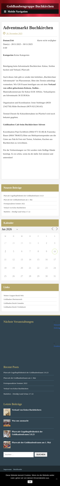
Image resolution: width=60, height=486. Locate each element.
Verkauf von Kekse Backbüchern (15, 208)
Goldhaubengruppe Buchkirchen (30, 6)
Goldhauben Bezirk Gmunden (14, 303)
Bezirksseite (17, 469)
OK (30, 482)
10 (55, 251)
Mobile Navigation (16, 11)
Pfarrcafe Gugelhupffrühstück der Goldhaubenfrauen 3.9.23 (24, 196)
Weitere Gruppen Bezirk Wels (14, 296)
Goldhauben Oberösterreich (13, 299)
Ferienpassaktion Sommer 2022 (14, 204)
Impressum (7, 469)
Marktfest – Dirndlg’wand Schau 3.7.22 (17, 212)
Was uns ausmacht (20, 421)
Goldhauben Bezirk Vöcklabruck (15, 307)
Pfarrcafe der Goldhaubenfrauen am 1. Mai (18, 200)
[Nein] (56, 478)
